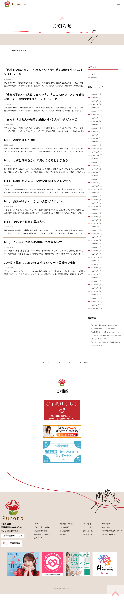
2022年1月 (95, 254)
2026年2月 (95, 101)
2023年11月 (96, 189)
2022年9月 (95, 237)
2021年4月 (95, 285)
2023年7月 (95, 203)
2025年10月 (96, 115)
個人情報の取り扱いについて (110, 541)
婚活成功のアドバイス (40, 545)
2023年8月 (95, 200)
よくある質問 (62, 537)
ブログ (93, 74)
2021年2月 (95, 291)
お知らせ (94, 77)
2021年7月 (95, 274)
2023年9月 (95, 196)
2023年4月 (95, 213)
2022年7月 (95, 244)
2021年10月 (96, 264)
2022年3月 (95, 247)
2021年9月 (95, 268)
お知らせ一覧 (85, 541)
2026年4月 (95, 94)
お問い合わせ (85, 545)
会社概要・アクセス (65, 533)
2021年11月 (96, 261)
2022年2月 (95, 251)
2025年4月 (95, 135)
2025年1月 (95, 145)
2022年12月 (96, 227)
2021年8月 (95, 271)
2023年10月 (96, 193)
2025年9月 (95, 118)
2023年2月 (95, 220)
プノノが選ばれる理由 (40, 537)
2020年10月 (96, 305)
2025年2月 (95, 142)
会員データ (35, 550)
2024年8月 (95, 162)
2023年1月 (95, 223)
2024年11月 (96, 152)
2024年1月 (95, 183)
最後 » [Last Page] (86, 366)
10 (70, 366)
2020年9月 (95, 308)
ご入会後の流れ (63, 541)
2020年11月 (96, 302)
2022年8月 (95, 240)
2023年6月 (95, 206)
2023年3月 (95, 217)
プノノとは (84, 533)
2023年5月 (95, 210)
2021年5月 (95, 281)
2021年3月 (95, 288)
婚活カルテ (102, 537)
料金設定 (60, 545)
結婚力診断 (102, 533)
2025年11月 (96, 111)
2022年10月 (96, 234)
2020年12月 (96, 298)
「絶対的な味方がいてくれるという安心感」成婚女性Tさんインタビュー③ (105, 328)
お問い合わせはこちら (13, 545)
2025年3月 (95, 138)
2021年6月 (95, 278)
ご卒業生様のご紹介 (39, 541)
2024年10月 (96, 155)
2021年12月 (96, 257)
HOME (14, 50)
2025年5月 (95, 132)
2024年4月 (95, 176)
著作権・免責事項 (105, 545)
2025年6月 (95, 128)
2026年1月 (95, 104)
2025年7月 (95, 125)
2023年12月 (96, 186)
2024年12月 (96, 149)
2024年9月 (95, 159)
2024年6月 (95, 169)
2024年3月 (95, 179)
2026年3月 (95, 98)
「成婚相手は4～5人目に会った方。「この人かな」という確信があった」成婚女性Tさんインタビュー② (106, 338)
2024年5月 (95, 172)
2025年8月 (95, 121)
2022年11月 (96, 230)
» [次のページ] (80, 366)
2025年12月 (96, 108)
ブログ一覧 (84, 537)
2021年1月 (95, 295)
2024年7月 (95, 166)
